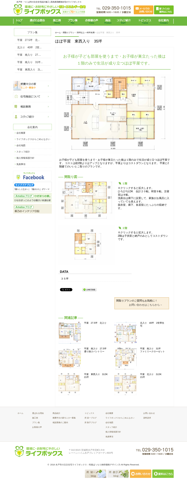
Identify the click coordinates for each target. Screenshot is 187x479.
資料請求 (147, 418)
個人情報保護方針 (25, 158)
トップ (20, 21)
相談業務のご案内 (60, 422)
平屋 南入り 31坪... (30, 62)
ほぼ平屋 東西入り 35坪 (78, 41)
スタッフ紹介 (124, 21)
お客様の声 (92, 21)
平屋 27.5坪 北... (28, 40)
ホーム (20, 413)
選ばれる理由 (38, 21)
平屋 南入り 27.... (29, 54)
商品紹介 (56, 413)
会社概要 (20, 133)
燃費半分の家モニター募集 (64, 418)
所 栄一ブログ (91, 418)
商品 (108, 21)
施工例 (57, 21)
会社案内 (164, 21)
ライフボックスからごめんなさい (33, 139)
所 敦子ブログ (91, 422)
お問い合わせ (149, 413)
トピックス (144, 21)
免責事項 (20, 164)
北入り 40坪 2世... (29, 47)
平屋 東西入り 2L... (30, 69)
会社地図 (20, 145)
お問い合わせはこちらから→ (145, 304)
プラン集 (73, 21)
